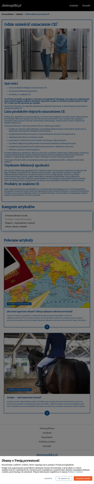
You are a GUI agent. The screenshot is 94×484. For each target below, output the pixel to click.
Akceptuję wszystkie (83, 478)
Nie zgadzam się (64, 478)
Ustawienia (48, 478)
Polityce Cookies (75, 472)
